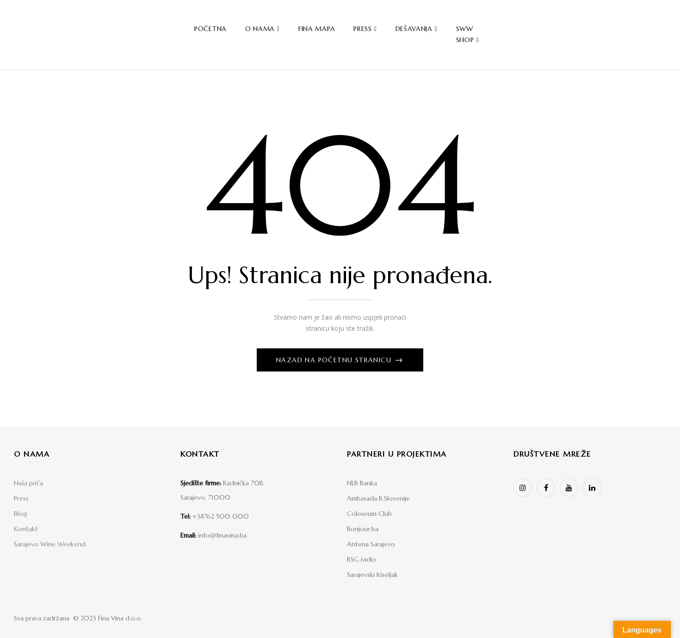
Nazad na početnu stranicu (335, 360)
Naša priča (28, 483)
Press (21, 498)
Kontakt (26, 529)
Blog (20, 513)
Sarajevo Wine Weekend (50, 544)
